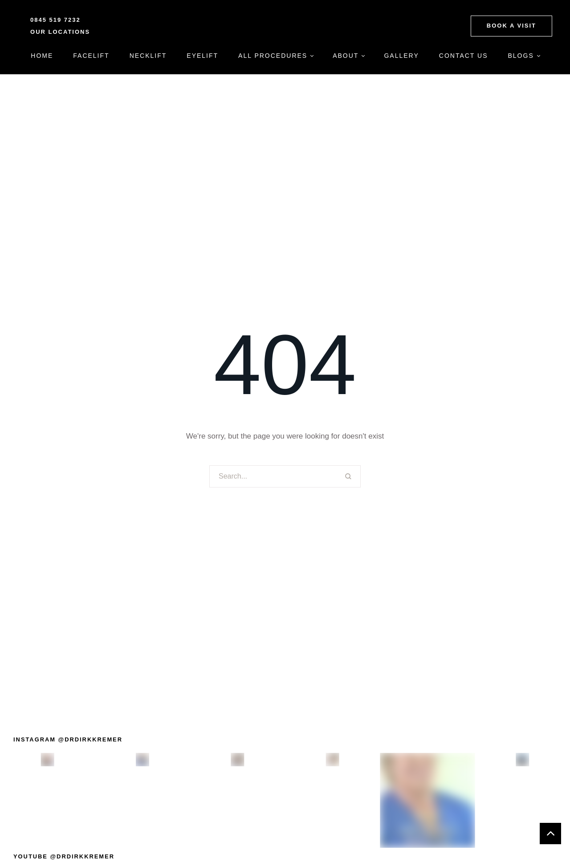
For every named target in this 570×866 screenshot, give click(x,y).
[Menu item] (42, 56)
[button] (511, 26)
